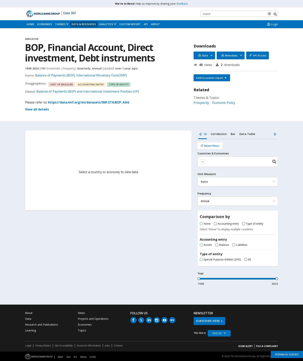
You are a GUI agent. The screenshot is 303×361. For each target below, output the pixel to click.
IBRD (60, 357)
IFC (75, 357)
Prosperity (201, 103)
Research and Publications (41, 324)
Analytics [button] (106, 24)
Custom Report (130, 24)
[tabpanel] (237, 212)
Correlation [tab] (219, 134)
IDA (68, 357)
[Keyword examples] (239, 14)
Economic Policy (223, 103)
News (81, 313)
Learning (30, 330)
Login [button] (272, 24)
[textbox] (202, 161)
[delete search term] (270, 13)
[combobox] (237, 161)
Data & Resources (84, 24)
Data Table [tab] (247, 134)
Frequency (204, 193)
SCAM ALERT (245, 346)
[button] (212, 77)
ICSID (93, 357)
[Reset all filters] (209, 145)
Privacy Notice (43, 345)
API (146, 24)
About (155, 24)
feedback (182, 3)
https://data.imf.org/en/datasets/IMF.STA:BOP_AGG (88, 102)
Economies (44, 24)
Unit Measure (206, 174)
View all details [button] (37, 109)
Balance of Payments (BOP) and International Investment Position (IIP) (87, 91)
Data (28, 319)
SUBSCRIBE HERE (208, 321)
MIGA (83, 357)
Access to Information (89, 345)
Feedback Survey (287, 354)
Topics (82, 330)
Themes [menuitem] (60, 24)
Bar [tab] (233, 134)
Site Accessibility (64, 345)
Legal (28, 345)
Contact (118, 345)
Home (30, 24)
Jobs (107, 345)
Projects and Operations (93, 319)
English (217, 333)
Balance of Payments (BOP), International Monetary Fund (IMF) (81, 75)
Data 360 (69, 13)
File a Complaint (267, 346)
